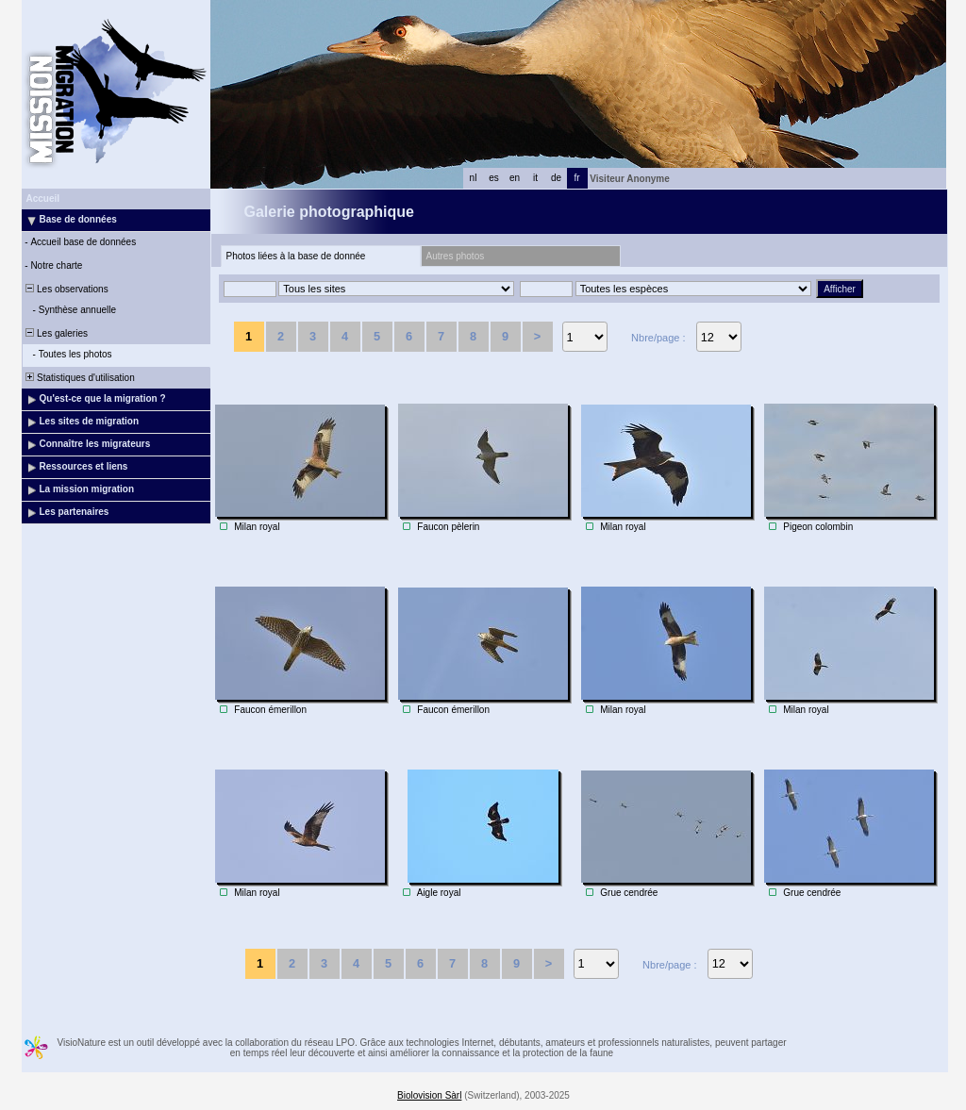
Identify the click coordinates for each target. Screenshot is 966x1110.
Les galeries (56, 333)
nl (473, 178)
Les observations (66, 289)
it (535, 178)
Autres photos (455, 256)
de (556, 178)
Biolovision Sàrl (429, 1095)
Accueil (43, 198)
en (514, 178)
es (494, 178)
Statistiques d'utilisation (79, 378)
